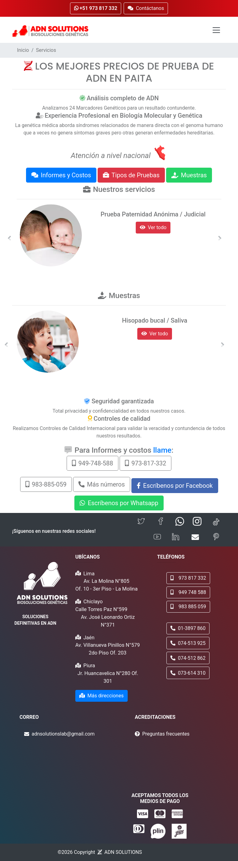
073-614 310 (187, 673)
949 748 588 (188, 592)
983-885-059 (46, 484)
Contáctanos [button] (146, 8)
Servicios (46, 50)
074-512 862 (187, 658)
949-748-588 (92, 463)
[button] (9, 238)
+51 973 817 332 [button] (95, 8)
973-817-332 (145, 463)
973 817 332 (188, 578)
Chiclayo (93, 602)
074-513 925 (187, 643)
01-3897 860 (187, 628)
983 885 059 (188, 606)
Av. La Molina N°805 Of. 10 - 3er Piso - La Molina (106, 585)
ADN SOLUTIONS (123, 852)
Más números (101, 484)
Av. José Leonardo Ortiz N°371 (108, 621)
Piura (89, 665)
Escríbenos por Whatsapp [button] (119, 503)
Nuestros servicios (124, 189)
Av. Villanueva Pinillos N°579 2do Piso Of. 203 (107, 649)
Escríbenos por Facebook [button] (175, 485)
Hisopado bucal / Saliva (154, 320)
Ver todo (153, 227)
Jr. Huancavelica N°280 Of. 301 (107, 677)
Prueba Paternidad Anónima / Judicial (153, 214)
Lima (89, 574)
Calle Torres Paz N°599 (101, 609)
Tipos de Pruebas (131, 175)
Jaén (89, 638)
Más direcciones (101, 696)
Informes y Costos (61, 175)
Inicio (23, 50)
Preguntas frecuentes (165, 734)
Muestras (189, 175)
